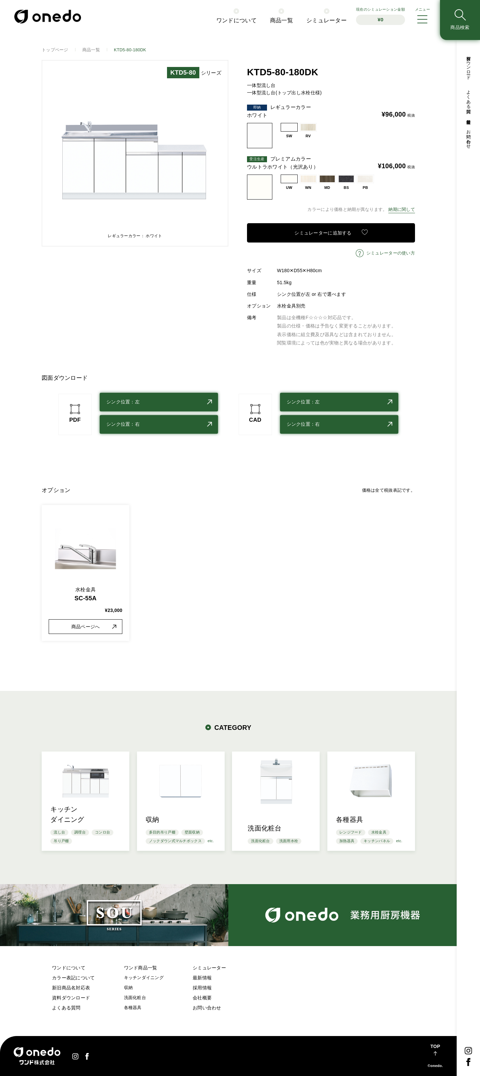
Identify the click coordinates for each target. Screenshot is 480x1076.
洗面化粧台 (135, 997)
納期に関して (401, 209)
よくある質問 (468, 97)
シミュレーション (380, 16)
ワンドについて (236, 20)
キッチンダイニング (144, 977)
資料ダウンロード (468, 65)
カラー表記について (73, 977)
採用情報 (202, 987)
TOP (435, 1046)
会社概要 (202, 997)
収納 (128, 987)
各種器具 (133, 1007)
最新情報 (202, 977)
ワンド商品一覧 (140, 967)
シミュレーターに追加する (322, 233)
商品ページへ (85, 626)
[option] (135, 153)
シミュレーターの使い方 (390, 253)
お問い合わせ (468, 136)
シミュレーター (326, 20)
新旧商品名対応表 (71, 987)
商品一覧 (281, 20)
